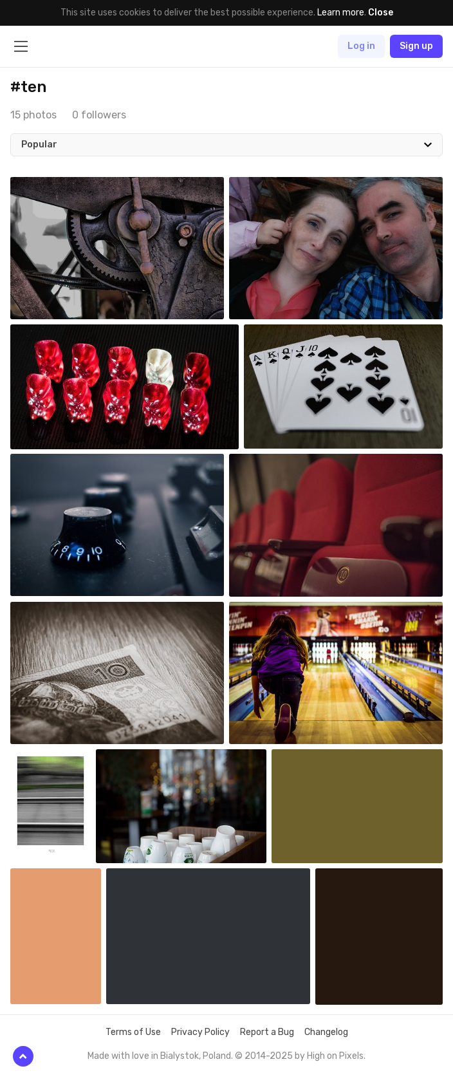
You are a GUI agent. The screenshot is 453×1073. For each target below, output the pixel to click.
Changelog (326, 1032)
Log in (361, 46)
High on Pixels (335, 1055)
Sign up (416, 46)
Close (380, 12)
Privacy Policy (200, 1032)
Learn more (340, 12)
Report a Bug (267, 1032)
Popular (39, 144)
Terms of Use (133, 1032)
